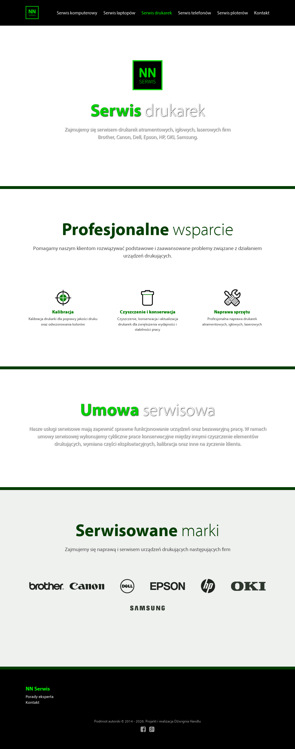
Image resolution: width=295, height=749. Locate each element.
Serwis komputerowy (77, 13)
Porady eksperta (40, 696)
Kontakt (261, 13)
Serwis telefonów (194, 13)
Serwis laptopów (119, 13)
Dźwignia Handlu (187, 721)
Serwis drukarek (156, 13)
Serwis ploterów (232, 13)
